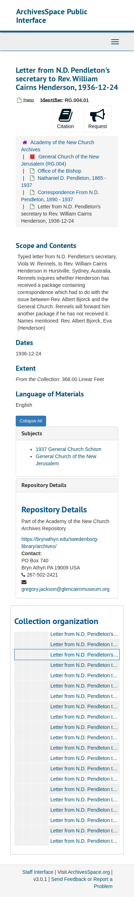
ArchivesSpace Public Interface (51, 15)
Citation (65, 118)
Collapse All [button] (31, 421)
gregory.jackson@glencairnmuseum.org (65, 589)
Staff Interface (37, 872)
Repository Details (43, 485)
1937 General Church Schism (68, 449)
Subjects (31, 433)
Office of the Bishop (59, 171)
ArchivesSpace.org (89, 872)
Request (97, 118)
